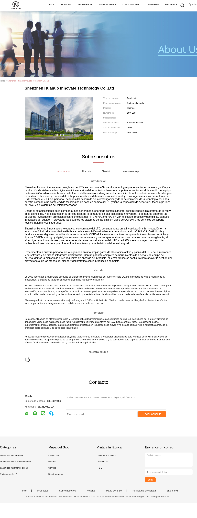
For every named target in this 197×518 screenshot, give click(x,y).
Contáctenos (153, 4)
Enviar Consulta (152, 414)
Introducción (54, 455)
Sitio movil (172, 491)
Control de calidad (131, 4)
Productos (66, 4)
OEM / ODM (102, 461)
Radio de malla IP (8, 474)
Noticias (91, 491)
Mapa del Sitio (114, 491)
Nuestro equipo (55, 474)
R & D (99, 468)
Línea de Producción (106, 455)
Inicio (51, 4)
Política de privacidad (144, 491)
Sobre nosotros (84, 4)
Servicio (52, 468)
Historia (51, 461)
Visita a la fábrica (107, 4)
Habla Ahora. (171, 4)
